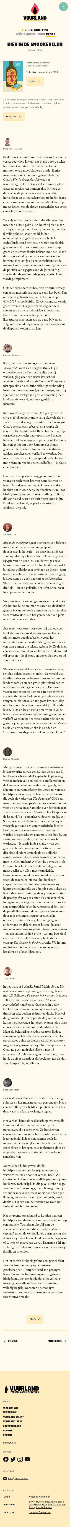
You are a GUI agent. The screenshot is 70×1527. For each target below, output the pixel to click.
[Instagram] (21, 1460)
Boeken (7, 1430)
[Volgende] (56, 1341)
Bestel (35, 81)
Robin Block (57, 1501)
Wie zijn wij (10, 1412)
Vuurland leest (12, 1421)
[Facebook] (6, 1460)
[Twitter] (13, 1460)
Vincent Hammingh (39, 1496)
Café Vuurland (12, 1426)
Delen (35, 1319)
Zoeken (7, 1435)
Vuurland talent (13, 1417)
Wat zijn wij (10, 1408)
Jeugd (40, 34)
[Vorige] (12, 1341)
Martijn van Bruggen (40, 1504)
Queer (30, 34)
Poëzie (20, 34)
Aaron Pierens (44, 1507)
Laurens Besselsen (40, 1512)
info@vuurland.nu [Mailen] (15, 1478)
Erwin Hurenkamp (39, 1501)
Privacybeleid (9, 1442)
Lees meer (14, 117)
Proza (50, 34)
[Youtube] (28, 1460)
